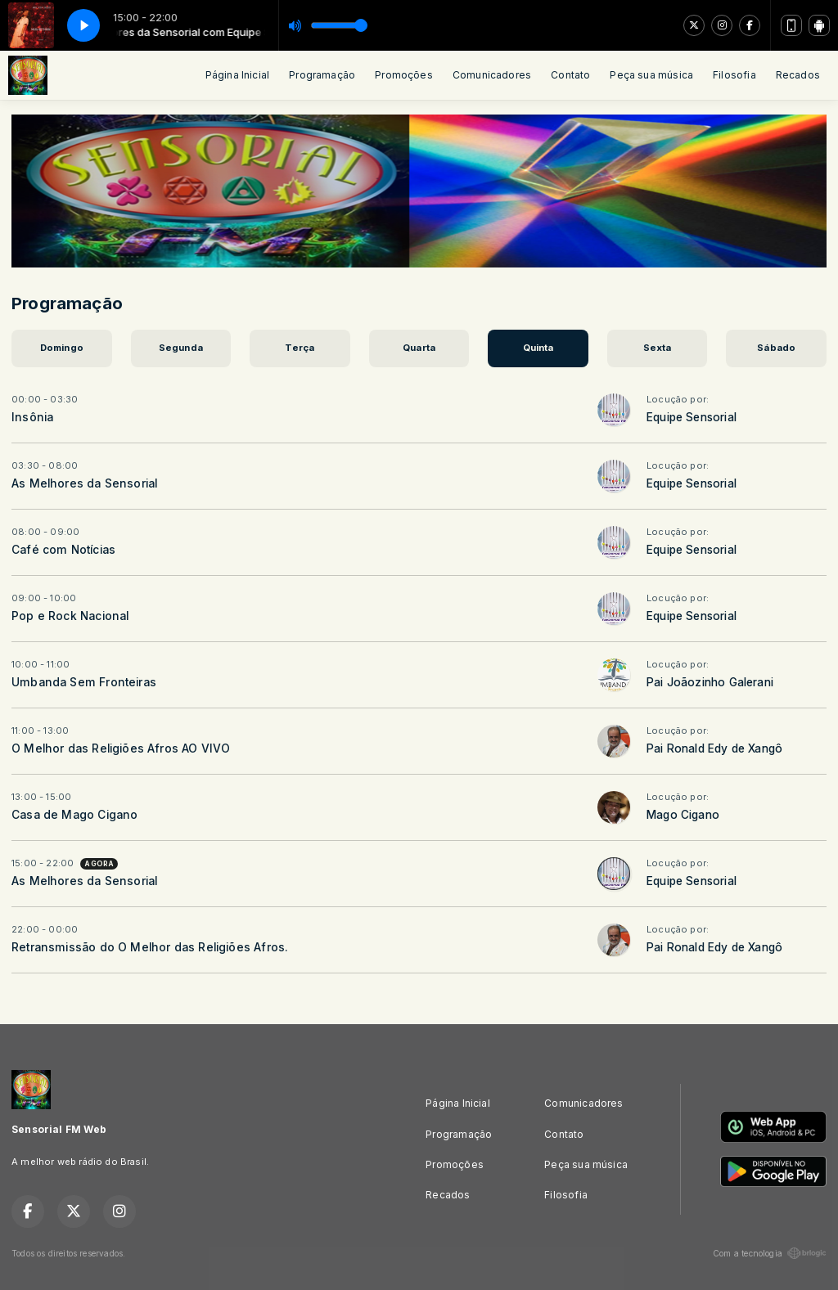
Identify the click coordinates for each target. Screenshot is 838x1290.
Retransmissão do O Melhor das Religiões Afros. (149, 947)
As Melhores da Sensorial (84, 483)
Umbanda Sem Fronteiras (83, 682)
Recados (798, 75)
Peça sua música (651, 75)
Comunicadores (492, 75)
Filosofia (734, 75)
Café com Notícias (63, 549)
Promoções (404, 75)
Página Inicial (237, 75)
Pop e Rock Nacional (69, 616)
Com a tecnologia (770, 1253)
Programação (322, 75)
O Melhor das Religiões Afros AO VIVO (120, 748)
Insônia (32, 417)
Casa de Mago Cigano (74, 814)
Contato (570, 75)
